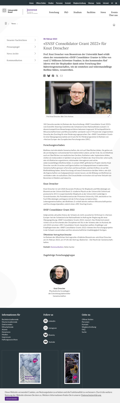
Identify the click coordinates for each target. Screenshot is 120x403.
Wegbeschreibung (79, 3)
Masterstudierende (9, 322)
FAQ (83, 329)
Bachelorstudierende (10, 319)
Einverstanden (11, 399)
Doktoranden (7, 324)
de (116, 3)
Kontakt (68, 3)
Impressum (6, 337)
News (103, 12)
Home (31, 3)
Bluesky (51, 335)
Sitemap (91, 3)
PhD (66, 12)
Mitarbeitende (7, 327)
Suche (98, 3)
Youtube (51, 342)
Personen (59, 3)
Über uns (113, 15)
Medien (50, 3)
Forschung (54, 12)
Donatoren (6, 332)
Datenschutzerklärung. (91, 395)
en (112, 3)
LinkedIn (51, 321)
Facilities (91, 12)
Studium (77, 12)
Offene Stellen (41, 3)
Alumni (4, 329)
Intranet (106, 3)
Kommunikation (57, 247)
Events (114, 12)
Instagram (52, 328)
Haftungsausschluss (10, 339)
